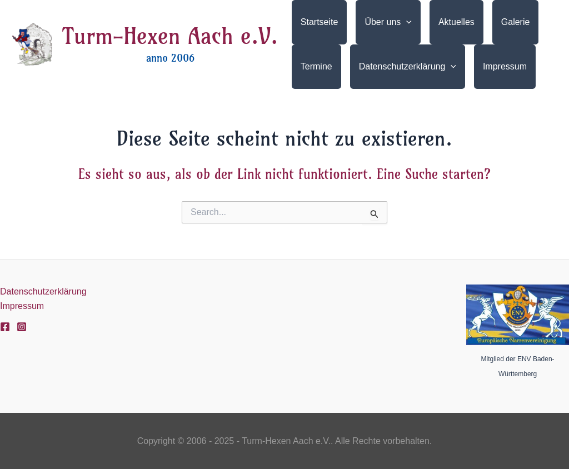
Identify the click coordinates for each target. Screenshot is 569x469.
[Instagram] (22, 327)
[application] (406, 22)
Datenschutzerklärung (43, 291)
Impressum (22, 306)
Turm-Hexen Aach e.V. (170, 36)
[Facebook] (5, 327)
